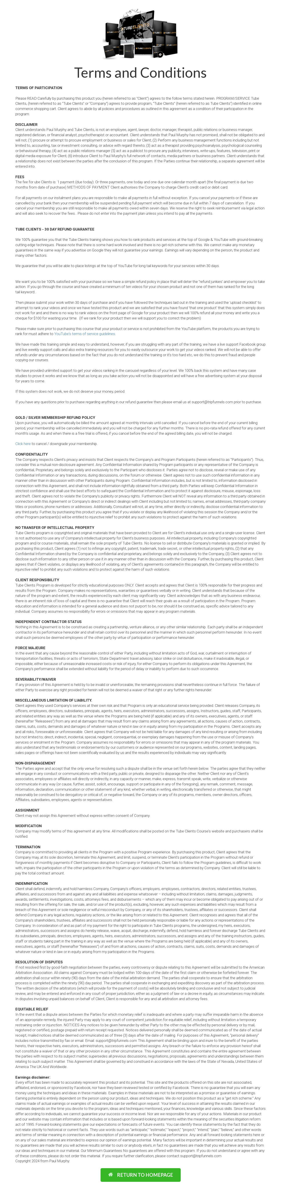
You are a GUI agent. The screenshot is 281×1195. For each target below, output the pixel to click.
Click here (23, 444)
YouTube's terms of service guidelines (84, 334)
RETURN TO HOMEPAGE (140, 1175)
